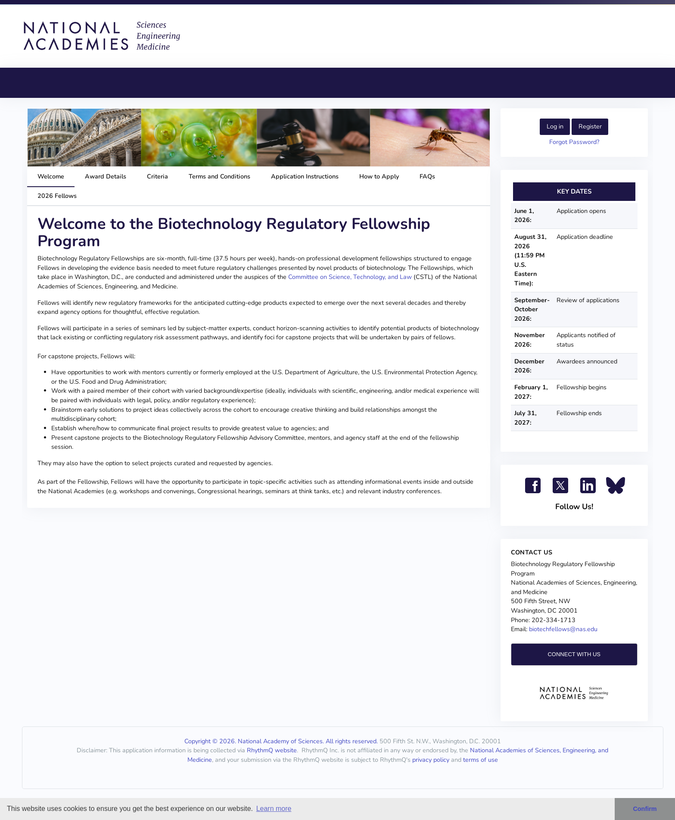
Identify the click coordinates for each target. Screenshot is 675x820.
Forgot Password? (574, 142)
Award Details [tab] (105, 176)
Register (590, 126)
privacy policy (430, 759)
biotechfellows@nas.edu (563, 629)
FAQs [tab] (427, 176)
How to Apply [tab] (379, 176)
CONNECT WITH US (573, 654)
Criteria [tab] (157, 176)
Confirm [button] (644, 808)
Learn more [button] (274, 808)
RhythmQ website (272, 750)
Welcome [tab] (50, 176)
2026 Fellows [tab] (57, 195)
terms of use (480, 759)
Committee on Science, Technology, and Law (350, 276)
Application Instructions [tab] (305, 176)
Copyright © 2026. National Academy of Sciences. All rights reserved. (281, 741)
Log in (555, 126)
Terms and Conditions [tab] (219, 176)
